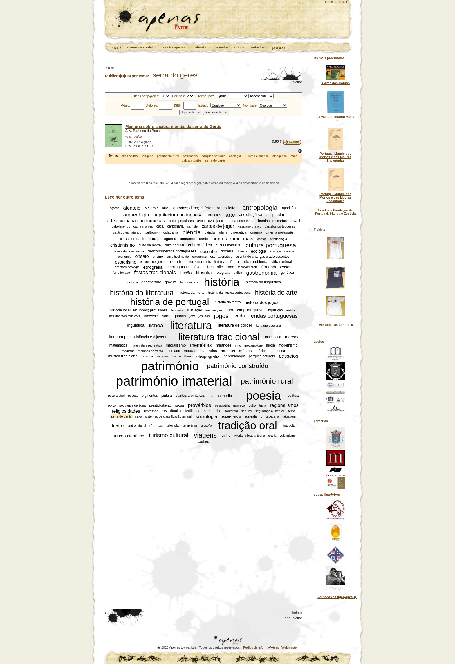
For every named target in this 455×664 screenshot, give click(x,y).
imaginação (213, 310)
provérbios (199, 405)
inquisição (275, 310)
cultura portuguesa (270, 245)
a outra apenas (176, 48)
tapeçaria (272, 416)
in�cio (116, 48)
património (190, 156)
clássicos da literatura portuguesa (148, 239)
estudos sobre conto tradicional (198, 261)
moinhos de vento (150, 351)
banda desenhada (240, 221)
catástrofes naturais (127, 232)
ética (234, 261)
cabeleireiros (121, 226)
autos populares (181, 221)
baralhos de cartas (272, 221)
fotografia (223, 272)
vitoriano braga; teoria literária (255, 435)
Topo (286, 618)
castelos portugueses (280, 226)
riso (164, 411)
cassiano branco (249, 226)
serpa (292, 411)
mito (238, 345)
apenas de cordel (142, 48)
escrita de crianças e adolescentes (262, 257)
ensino (158, 257)
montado (173, 351)
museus (228, 351)
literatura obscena (268, 325)
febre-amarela (247, 267)
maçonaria (273, 337)
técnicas (156, 425)
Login (329, 1)
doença (242, 251)
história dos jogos (262, 301)
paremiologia (234, 356)
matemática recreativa (146, 345)
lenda (239, 315)
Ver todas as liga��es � (337, 597)
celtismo (152, 232)
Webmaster (289, 647)
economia (124, 256)
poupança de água (132, 405)
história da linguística (263, 282)
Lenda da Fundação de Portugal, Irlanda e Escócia (335, 211)
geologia (132, 282)
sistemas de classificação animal (168, 416)
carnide (192, 226)
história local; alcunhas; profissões (138, 310)
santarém (231, 411)
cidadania (170, 232)
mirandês (223, 345)
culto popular (174, 245)
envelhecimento (178, 256)
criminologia (278, 239)
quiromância (257, 405)
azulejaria (215, 221)
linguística (135, 325)
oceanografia (166, 356)
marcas (291, 337)
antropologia (259, 207)
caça (293, 156)
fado (230, 267)
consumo (187, 239)
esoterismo (125, 261)
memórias (201, 345)
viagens (147, 156)
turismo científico (257, 156)
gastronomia (261, 272)
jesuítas (204, 316)
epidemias (199, 256)
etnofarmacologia (127, 267)
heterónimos (189, 282)
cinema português (279, 232)
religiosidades (126, 410)
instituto (291, 310)
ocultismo (185, 356)
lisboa (156, 325)
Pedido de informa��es (261, 647)
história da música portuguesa (229, 292)
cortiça (262, 239)
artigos (239, 47)
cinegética (279, 156)
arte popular (275, 215)
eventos (222, 47)
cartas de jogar (218, 226)
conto (203, 239)
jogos (221, 316)
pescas (133, 396)
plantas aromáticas (190, 396)
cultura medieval (228, 245)
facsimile (215, 267)
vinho (225, 435)
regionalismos (284, 405)
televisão (173, 425)
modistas (128, 351)
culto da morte (150, 245)
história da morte (191, 292)
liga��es (277, 48)
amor (165, 208)
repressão (151, 411)
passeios (288, 356)
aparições (289, 208)
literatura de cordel (235, 325)
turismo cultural (168, 435)
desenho (208, 251)
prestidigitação (160, 405)
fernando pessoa (276, 267)
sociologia (207, 416)
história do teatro (228, 302)
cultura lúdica (200, 245)
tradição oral (247, 425)
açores (114, 208)
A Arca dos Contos (335, 83)
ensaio (142, 256)
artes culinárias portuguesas (136, 220)
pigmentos (150, 396)
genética (287, 272)
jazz (192, 316)
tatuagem (289, 416)
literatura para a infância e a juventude (141, 337)
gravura (171, 282)
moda (270, 345)
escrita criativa (221, 257)
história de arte (276, 292)
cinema (256, 232)
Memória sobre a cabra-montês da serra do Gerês (173, 126)
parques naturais (213, 156)
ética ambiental (255, 262)
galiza (238, 272)
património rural (168, 156)
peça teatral (116, 396)
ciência (192, 232)
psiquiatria (222, 405)
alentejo (131, 207)
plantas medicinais (223, 396)
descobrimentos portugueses (172, 251)
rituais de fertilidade (185, 411)
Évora (198, 267)
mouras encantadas (200, 351)
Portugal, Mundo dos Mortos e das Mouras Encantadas (335, 157)
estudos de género (153, 262)
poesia (263, 395)
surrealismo (253, 416)
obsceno (148, 356)
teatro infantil (137, 425)
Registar (341, 1)
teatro (118, 425)
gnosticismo (151, 282)
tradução (289, 425)
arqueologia (136, 214)
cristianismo (122, 245)
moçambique (253, 345)
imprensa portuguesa (244, 310)
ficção (186, 272)
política (293, 396)
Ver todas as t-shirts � (336, 324)
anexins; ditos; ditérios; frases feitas (205, 207)
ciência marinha (216, 232)
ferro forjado (121, 272)
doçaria (227, 251)
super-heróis (231, 416)
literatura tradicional (218, 337)
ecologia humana (282, 251)
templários (190, 425)
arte (230, 215)
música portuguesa (270, 351)
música (245, 351)
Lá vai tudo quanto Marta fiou (335, 118)
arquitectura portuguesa (178, 214)
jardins (180, 316)
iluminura (177, 310)
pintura (166, 396)
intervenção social (157, 316)
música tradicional (123, 356)
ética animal (129, 156)
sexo (138, 416)
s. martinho (212, 411)
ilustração (194, 310)
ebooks (203, 48)
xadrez (203, 441)
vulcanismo (288, 435)
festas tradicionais (155, 272)
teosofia (206, 425)
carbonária (175, 226)
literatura (191, 325)
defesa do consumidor (128, 251)
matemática (118, 345)
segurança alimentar (269, 411)
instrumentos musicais (124, 316)
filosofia (204, 272)
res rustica (134, 136)
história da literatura (142, 292)
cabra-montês (191, 160)
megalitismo (176, 345)
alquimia (151, 208)
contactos (257, 47)
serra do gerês (215, 160)
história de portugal (169, 302)
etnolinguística (179, 267)
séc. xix (246, 411)
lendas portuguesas (274, 316)
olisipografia (208, 356)
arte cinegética (250, 215)
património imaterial (174, 381)
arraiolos (214, 215)
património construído (237, 366)
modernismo (287, 345)
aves (201, 221)
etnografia (153, 266)
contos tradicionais (232, 238)
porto (112, 405)
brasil (295, 221)
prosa (179, 405)
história (221, 282)
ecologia (235, 156)
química (239, 405)
